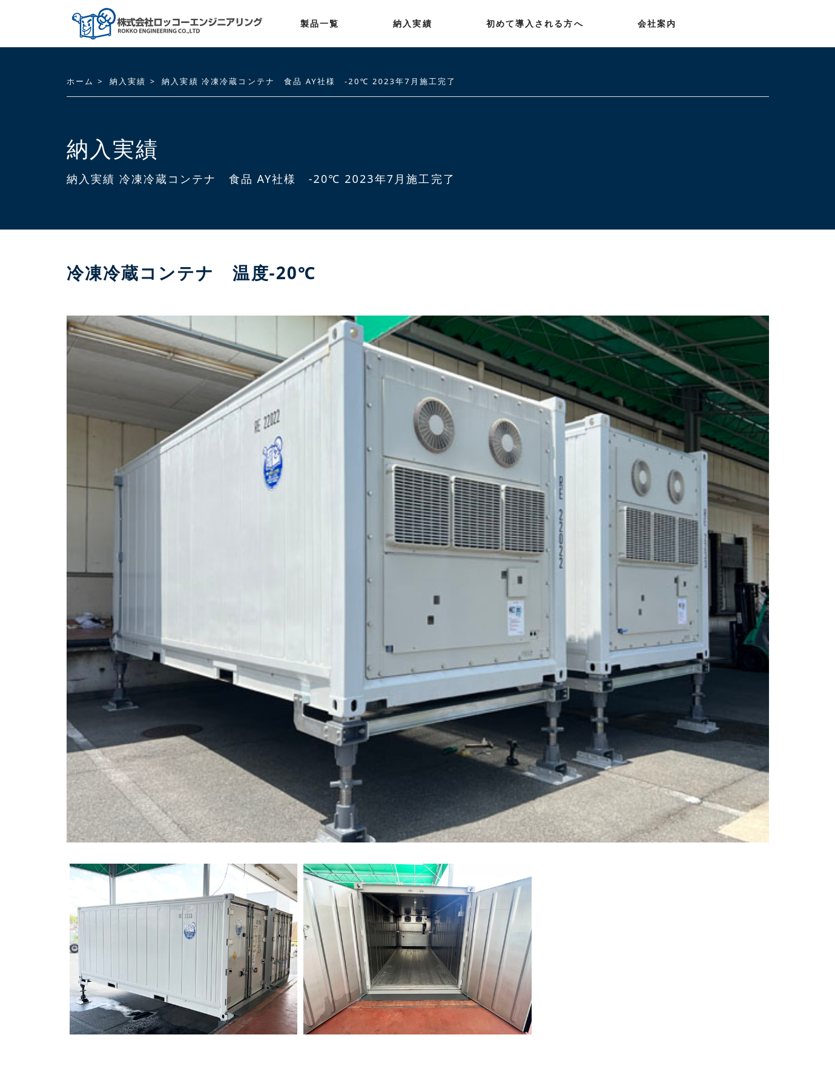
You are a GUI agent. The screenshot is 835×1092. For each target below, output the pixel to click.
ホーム (80, 81)
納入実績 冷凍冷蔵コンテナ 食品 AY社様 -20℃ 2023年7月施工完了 (309, 81)
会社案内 (657, 23)
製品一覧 (319, 23)
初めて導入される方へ (535, 23)
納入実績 (412, 23)
